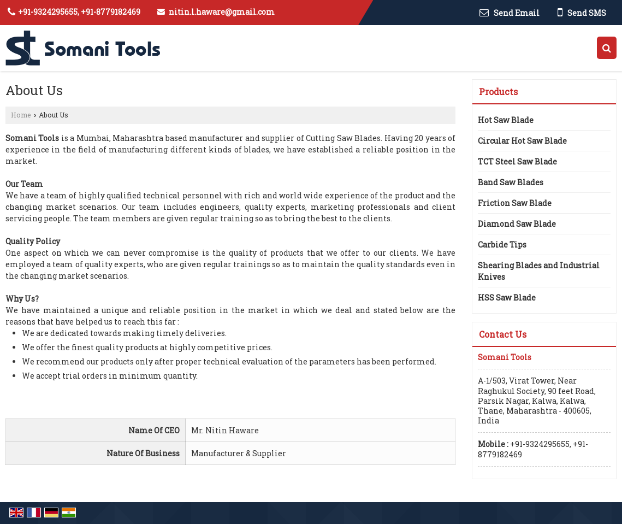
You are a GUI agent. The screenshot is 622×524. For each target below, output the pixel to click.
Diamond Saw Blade (517, 224)
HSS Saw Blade (507, 297)
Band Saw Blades (510, 182)
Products (498, 91)
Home (21, 114)
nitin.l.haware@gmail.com (222, 12)
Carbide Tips (502, 244)
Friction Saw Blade (515, 203)
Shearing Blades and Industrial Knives (539, 271)
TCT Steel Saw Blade (517, 161)
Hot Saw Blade (506, 120)
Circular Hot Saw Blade (522, 141)
